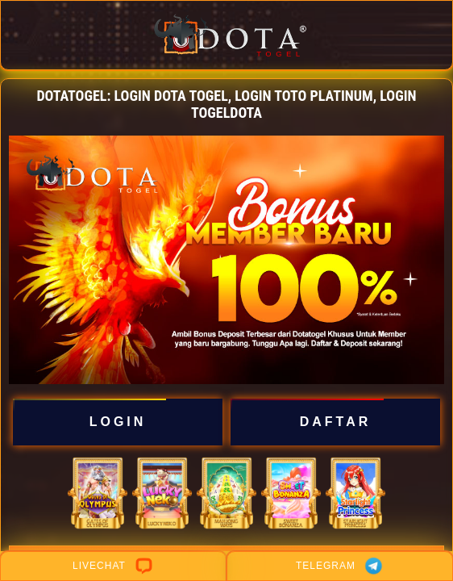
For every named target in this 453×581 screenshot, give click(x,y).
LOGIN (117, 422)
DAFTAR (335, 422)
